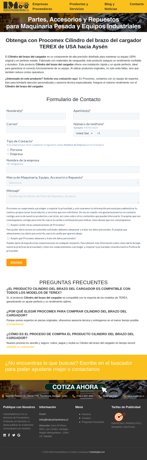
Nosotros (86, 414)
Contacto (137, 4)
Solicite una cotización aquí (61, 78)
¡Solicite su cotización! (20, 346)
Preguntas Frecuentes (93, 422)
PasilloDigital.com (97, 452)
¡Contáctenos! (15, 324)
